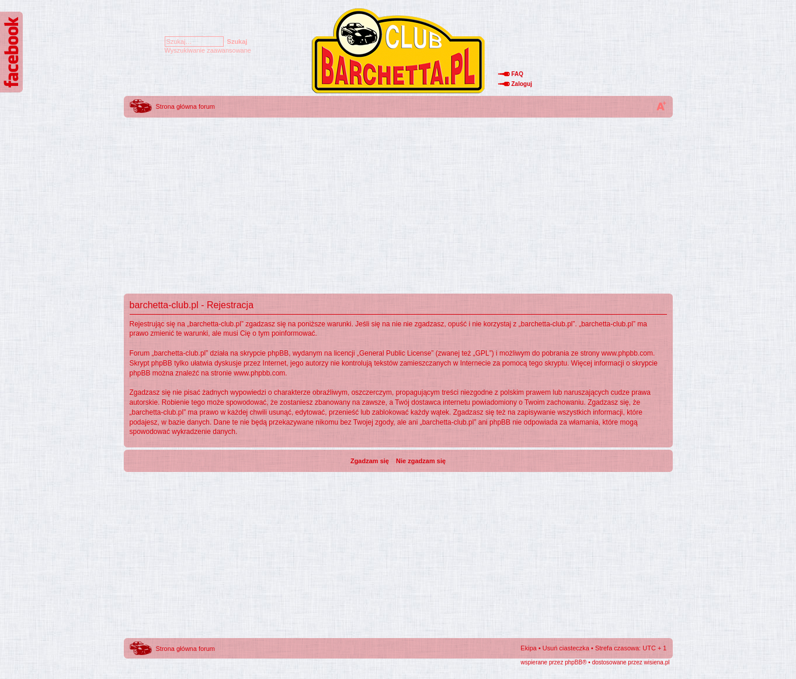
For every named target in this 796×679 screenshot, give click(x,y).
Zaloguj (522, 84)
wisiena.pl (657, 662)
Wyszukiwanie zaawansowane (208, 50)
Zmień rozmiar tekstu (661, 106)
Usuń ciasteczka (566, 648)
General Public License (395, 353)
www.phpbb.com (627, 353)
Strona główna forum (185, 106)
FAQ (518, 74)
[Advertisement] (398, 202)
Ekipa (528, 648)
